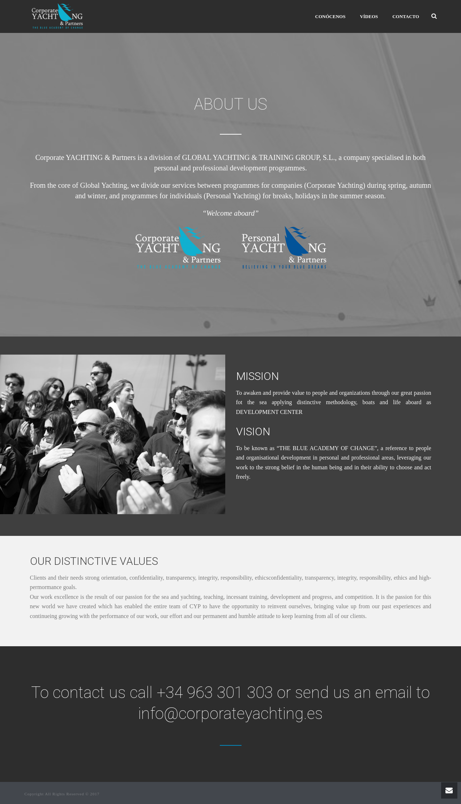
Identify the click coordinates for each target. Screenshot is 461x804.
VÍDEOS (369, 16)
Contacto (405, 16)
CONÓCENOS (330, 16)
